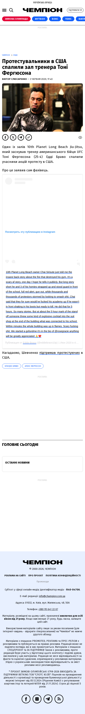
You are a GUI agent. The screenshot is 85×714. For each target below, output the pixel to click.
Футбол (40, 19)
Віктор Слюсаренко (14, 79)
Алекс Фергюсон (33, 366)
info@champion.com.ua (52, 596)
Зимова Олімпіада (16, 19)
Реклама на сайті (15, 575)
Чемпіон (6, 55)
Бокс (55, 19)
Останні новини (17, 462)
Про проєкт (35, 575)
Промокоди (42, 581)
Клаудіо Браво (11, 366)
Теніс (68, 19)
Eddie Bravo (29, 342)
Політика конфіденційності (63, 575)
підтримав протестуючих (59, 353)
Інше (15, 55)
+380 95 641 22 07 (48, 609)
